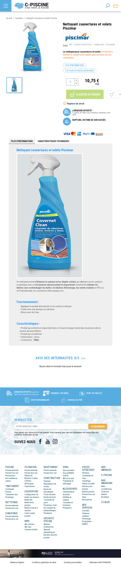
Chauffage (86, 481)
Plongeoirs (67, 508)
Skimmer (47, 481)
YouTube (48, 441)
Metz (103, 486)
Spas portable (68, 470)
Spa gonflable (68, 473)
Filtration (85, 473)
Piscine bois (10, 475)
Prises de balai (50, 494)
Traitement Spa (11, 494)
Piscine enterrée (11, 470)
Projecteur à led (50, 505)
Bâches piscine (88, 491)
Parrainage (86, 518)
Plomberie (48, 513)
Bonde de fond (50, 497)
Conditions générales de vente (44, 562)
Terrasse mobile (30, 529)
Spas (84, 497)
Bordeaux (105, 497)
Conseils (85, 510)
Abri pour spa (68, 478)
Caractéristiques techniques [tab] (53, 141)
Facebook (40, 441)
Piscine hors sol (11, 508)
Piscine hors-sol (11, 473)
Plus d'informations (74, 65)
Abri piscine (29, 524)
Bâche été (28, 500)
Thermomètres (68, 492)
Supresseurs (29, 486)
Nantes (104, 494)
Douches (66, 494)
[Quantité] (70, 81)
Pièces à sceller (88, 483)
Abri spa (27, 527)
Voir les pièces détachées (79, 71)
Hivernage (9, 497)
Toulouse (105, 491)
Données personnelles (73, 562)
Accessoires (87, 499)
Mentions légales (17, 562)
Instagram (55, 441)
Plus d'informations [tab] (22, 141)
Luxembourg (106, 489)
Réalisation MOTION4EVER (100, 562)
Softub (65, 475)
